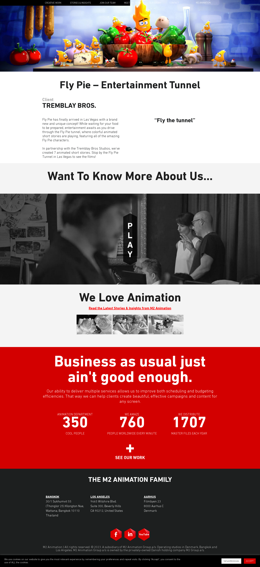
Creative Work (53, 3)
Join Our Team (107, 3)
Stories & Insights (80, 3)
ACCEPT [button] (250, 561)
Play (130, 239)
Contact (174, 3)
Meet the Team (132, 3)
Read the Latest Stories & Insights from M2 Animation (130, 308)
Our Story (155, 3)
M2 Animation (203, 3)
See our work (130, 458)
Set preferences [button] (231, 561)
